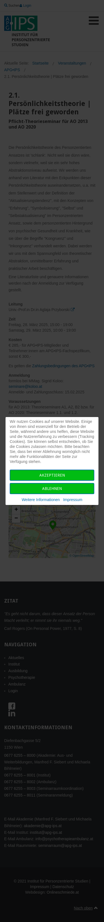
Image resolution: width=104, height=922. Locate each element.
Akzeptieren (52, 475)
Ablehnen (52, 488)
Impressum (72, 499)
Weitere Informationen (41, 499)
